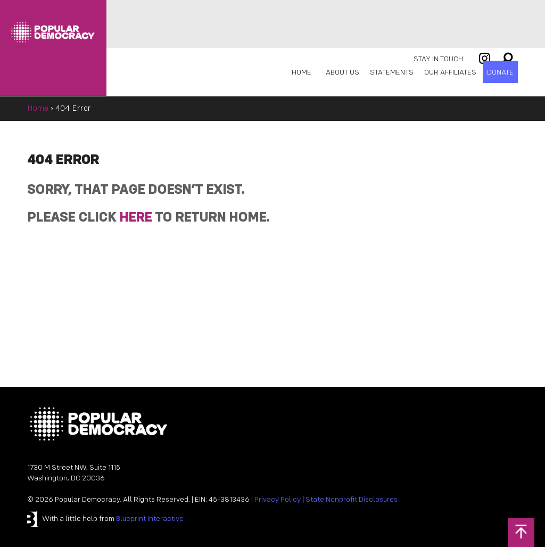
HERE (135, 218)
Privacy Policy (277, 500)
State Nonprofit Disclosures (351, 500)
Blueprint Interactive (150, 519)
